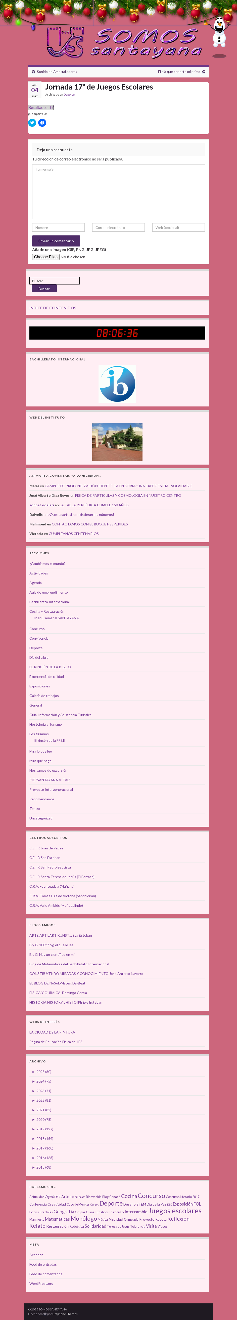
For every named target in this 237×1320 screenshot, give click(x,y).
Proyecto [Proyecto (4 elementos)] (147, 1219)
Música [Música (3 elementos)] (103, 1219)
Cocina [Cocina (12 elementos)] (129, 1196)
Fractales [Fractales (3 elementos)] (46, 1212)
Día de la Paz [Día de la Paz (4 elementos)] (156, 1204)
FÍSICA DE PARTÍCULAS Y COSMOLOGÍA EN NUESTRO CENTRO (128, 495)
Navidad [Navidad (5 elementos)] (116, 1219)
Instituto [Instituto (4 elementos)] (116, 1212)
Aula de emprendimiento (48, 592)
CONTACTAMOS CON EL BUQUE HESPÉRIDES (90, 524)
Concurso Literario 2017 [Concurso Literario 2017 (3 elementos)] (182, 1197)
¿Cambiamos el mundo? (47, 563)
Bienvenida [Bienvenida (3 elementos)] (94, 1197)
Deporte (69, 94)
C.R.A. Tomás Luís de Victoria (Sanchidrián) (62, 896)
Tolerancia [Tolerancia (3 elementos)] (137, 1226)
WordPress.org (41, 1283)
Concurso (37, 629)
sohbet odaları (41, 505)
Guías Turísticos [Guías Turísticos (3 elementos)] (97, 1212)
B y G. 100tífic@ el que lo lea (51, 945)
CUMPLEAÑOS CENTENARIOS (74, 533)
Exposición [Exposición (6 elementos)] (183, 1204)
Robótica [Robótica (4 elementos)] (76, 1226)
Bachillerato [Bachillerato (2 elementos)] (77, 1197)
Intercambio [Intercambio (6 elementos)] (136, 1211)
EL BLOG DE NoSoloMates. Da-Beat (57, 983)
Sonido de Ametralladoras (57, 71)
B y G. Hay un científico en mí (51, 954)
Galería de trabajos (44, 695)
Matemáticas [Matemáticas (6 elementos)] (57, 1219)
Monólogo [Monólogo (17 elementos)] (84, 1218)
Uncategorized (41, 818)
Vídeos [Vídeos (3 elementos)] (162, 1226)
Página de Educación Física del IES (55, 1042)
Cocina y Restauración (46, 611)
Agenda (35, 583)
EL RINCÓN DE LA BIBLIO (50, 667)
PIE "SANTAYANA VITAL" (49, 780)
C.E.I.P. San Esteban (44, 857)
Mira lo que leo (40, 751)
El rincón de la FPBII (49, 740)
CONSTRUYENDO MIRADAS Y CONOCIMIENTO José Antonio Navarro (86, 973)
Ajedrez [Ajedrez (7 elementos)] (53, 1196)
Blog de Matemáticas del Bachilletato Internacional (69, 964)
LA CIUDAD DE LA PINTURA (52, 1032)
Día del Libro (39, 657)
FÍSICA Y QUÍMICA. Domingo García (58, 993)
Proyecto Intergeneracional (51, 789)
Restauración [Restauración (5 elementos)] (57, 1226)
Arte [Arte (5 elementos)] (65, 1196)
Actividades (38, 573)
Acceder (36, 1255)
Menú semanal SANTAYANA (56, 618)
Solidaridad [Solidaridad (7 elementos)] (95, 1226)
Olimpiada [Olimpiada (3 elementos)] (131, 1219)
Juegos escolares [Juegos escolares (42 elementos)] (175, 1210)
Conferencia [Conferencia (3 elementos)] (38, 1204)
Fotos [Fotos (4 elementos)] (34, 1212)
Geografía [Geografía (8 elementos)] (64, 1211)
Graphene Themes (65, 1314)
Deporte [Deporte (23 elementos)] (111, 1203)
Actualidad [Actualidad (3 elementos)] (36, 1197)
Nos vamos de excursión (48, 770)
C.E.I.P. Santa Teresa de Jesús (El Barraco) (61, 877)
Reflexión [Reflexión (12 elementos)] (178, 1218)
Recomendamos (42, 799)
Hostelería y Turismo (45, 724)
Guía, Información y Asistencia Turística (60, 715)
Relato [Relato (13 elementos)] (37, 1225)
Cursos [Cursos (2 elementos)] (94, 1204)
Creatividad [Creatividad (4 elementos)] (57, 1204)
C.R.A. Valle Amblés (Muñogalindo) (56, 905)
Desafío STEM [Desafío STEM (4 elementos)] (134, 1204)
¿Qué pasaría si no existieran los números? (81, 514)
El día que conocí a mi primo (179, 71)
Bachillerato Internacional (49, 602)
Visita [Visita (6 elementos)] (151, 1226)
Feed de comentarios (45, 1274)
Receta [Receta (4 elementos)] (161, 1219)
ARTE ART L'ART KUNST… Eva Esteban (60, 935)
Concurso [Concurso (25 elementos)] (151, 1195)
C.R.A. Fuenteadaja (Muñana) (51, 886)
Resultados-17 (41, 107)
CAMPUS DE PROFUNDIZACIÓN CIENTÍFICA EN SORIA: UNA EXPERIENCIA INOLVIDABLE (119, 486)
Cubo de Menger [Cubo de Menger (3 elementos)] (78, 1204)
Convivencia (39, 638)
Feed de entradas (43, 1264)
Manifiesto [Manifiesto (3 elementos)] (36, 1219)
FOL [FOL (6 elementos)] (197, 1204)
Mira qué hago (40, 761)
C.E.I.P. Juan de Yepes (46, 848)
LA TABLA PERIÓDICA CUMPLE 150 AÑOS (94, 505)
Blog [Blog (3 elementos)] (105, 1197)
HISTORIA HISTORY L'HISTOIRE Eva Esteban (65, 1002)
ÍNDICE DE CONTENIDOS (52, 307)
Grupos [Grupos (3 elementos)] (80, 1212)
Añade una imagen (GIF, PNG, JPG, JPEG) (69, 249)
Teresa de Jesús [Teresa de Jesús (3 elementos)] (118, 1226)
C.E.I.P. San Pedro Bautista (50, 867)
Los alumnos (39, 734)
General (35, 705)
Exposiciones (39, 686)
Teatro (34, 808)
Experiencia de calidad (46, 676)
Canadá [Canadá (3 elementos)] (114, 1197)
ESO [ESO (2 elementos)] (169, 1204)
